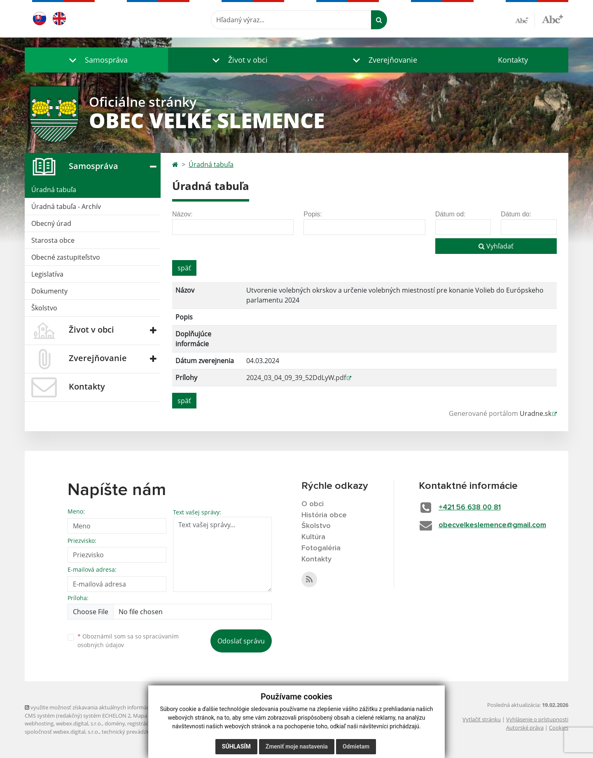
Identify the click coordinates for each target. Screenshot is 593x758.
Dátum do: (516, 214)
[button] (96, 60)
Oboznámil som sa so (128, 640)
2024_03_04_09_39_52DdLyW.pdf (296, 377)
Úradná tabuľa (53, 189)
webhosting (39, 723)
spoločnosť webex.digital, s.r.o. (62, 731)
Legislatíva (47, 274)
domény (115, 723)
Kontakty (513, 60)
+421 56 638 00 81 (470, 507)
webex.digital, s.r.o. (79, 723)
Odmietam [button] (356, 746)
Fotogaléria (321, 548)
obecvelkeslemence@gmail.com (492, 525)
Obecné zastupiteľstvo (65, 257)
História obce (324, 515)
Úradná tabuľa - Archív (66, 206)
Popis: (313, 214)
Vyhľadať (496, 246)
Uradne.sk (535, 413)
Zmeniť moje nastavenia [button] (297, 746)
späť (184, 267)
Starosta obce (53, 240)
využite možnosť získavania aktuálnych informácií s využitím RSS (106, 707)
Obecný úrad (51, 223)
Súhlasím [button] (236, 746)
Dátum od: (450, 214)
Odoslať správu (241, 640)
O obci (312, 504)
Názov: (182, 214)
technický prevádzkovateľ (133, 731)
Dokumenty (49, 291)
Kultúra (313, 537)
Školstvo (44, 307)
